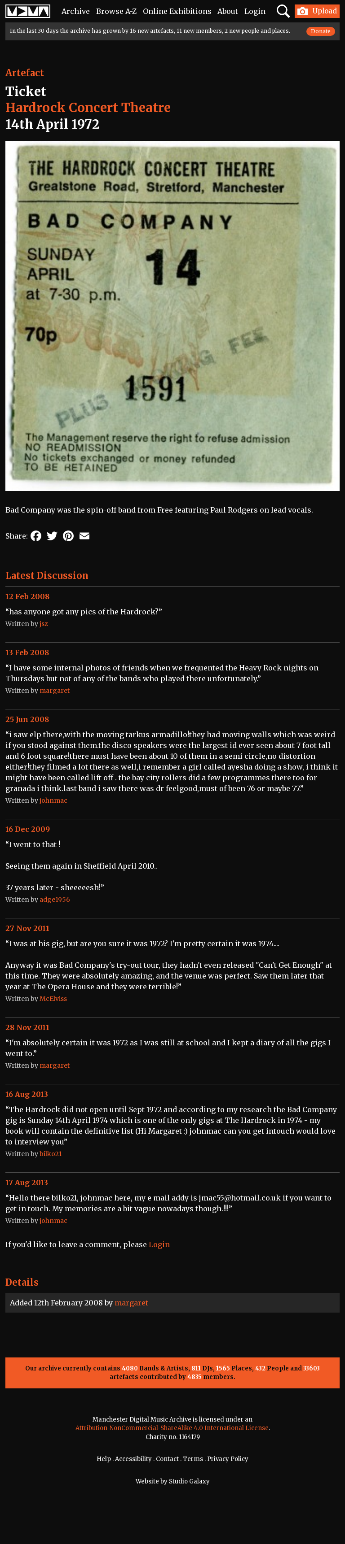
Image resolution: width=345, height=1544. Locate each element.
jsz (44, 624)
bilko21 (51, 1154)
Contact (167, 1459)
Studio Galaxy (189, 1481)
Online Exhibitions (177, 11)
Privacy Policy (227, 1459)
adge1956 (55, 900)
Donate (321, 31)
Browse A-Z (116, 11)
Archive (76, 11)
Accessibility (133, 1459)
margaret (131, 1302)
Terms (193, 1459)
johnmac (53, 800)
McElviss (53, 999)
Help (104, 1459)
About (227, 11)
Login (254, 11)
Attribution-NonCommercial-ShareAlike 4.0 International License (172, 1428)
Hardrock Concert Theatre (88, 108)
